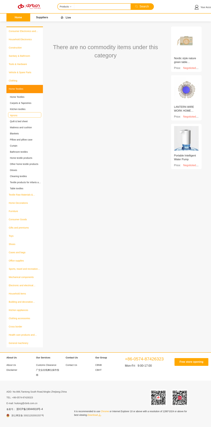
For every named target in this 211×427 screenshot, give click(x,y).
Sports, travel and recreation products (23, 269)
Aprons (13, 115)
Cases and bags (17, 252)
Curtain (13, 145)
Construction (15, 47)
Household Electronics (20, 39)
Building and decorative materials (21, 302)
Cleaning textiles (18, 176)
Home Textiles (16, 89)
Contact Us (71, 365)
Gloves (13, 170)
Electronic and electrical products (21, 285)
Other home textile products (24, 164)
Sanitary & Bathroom (19, 56)
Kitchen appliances (18, 310)
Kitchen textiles (17, 109)
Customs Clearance (46, 365)
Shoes (12, 244)
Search (142, 6)
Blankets (14, 133)
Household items (17, 293)
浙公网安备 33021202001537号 (26, 415)
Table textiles (16, 188)
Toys (11, 236)
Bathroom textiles (19, 152)
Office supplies (16, 260)
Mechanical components (21, 277)
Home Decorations (18, 203)
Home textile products (21, 158)
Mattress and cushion (21, 127)
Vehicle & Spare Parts (20, 72)
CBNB (98, 365)
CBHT (98, 370)
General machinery (18, 343)
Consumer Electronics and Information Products (22, 31)
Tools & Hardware (18, 64)
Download (94, 415)
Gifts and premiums (19, 227)
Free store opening (191, 361)
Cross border (15, 326)
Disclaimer (11, 370)
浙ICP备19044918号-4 (29, 409)
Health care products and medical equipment (22, 335)
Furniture (13, 211)
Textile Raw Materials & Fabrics (21, 195)
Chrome (105, 411)
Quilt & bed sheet (19, 121)
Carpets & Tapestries (20, 103)
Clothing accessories (19, 318)
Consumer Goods (18, 219)
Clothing (13, 80)
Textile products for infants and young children (25, 182)
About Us (11, 365)
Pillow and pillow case (21, 139)
